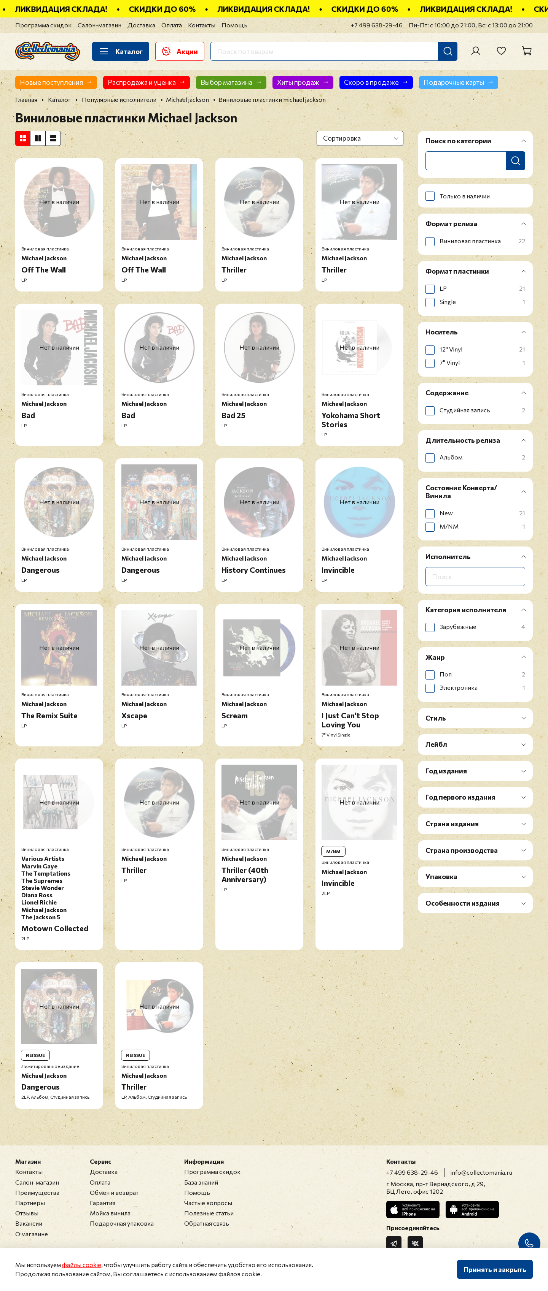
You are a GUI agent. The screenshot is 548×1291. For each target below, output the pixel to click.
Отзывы (26, 1213)
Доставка (141, 25)
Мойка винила (110, 1213)
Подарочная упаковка (122, 1223)
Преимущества (37, 1192)
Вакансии (28, 1223)
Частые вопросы (208, 1202)
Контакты (201, 25)
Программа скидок (43, 25)
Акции (180, 51)
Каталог (121, 51)
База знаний (201, 1182)
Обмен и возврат (114, 1192)
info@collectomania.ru (481, 1172)
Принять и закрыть (495, 1269)
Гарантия (102, 1202)
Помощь (234, 25)
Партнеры (30, 1202)
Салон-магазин (99, 25)
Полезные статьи (209, 1213)
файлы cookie (81, 1264)
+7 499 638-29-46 (377, 25)
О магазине (31, 1233)
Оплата (171, 25)
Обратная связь (206, 1223)
